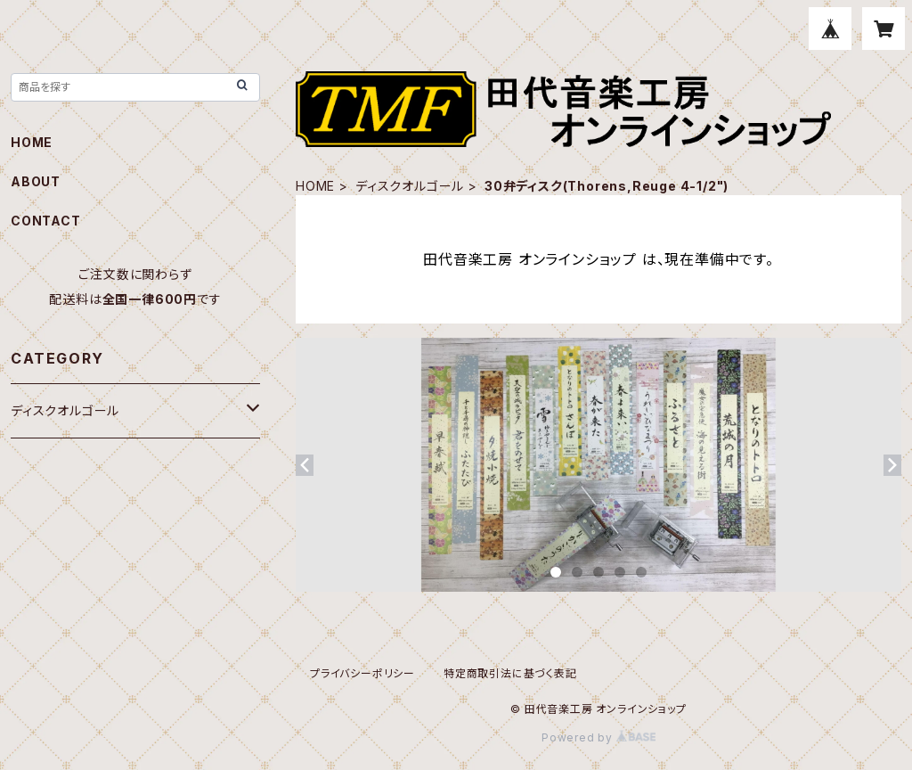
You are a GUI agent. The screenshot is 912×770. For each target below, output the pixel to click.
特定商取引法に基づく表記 (510, 673)
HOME (315, 185)
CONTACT (46, 220)
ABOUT (36, 181)
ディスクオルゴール (409, 185)
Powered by (599, 737)
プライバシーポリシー (362, 673)
